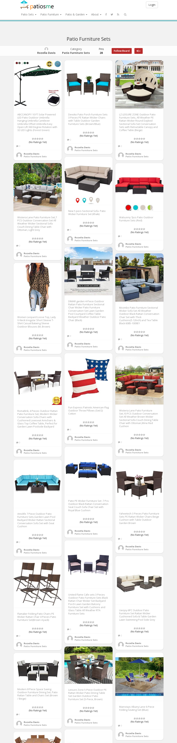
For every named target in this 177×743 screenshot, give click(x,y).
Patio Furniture (51, 14)
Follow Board (122, 50)
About (96, 14)
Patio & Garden (76, 14)
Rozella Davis (31, 153)
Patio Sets (28, 14)
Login (151, 5)
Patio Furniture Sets (35, 156)
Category (76, 51)
